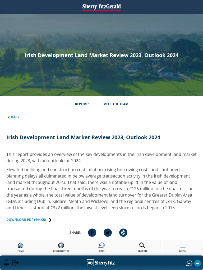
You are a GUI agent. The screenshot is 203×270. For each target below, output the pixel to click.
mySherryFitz (61, 248)
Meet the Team (115, 104)
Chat (101, 248)
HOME (20, 248)
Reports (82, 104)
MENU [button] (182, 249)
